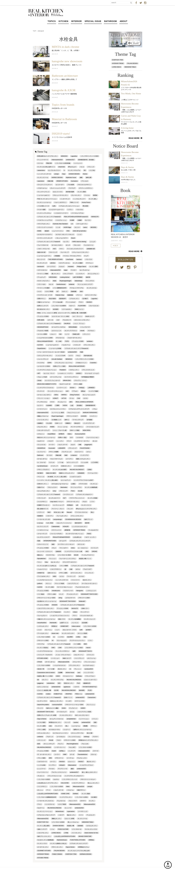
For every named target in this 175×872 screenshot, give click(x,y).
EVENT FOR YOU (42, 822)
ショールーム (76, 726)
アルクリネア (87, 569)
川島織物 (57, 256)
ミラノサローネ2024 (58, 822)
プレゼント (40, 776)
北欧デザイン (81, 790)
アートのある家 (57, 302)
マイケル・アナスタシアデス (72, 256)
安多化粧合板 (88, 355)
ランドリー (58, 726)
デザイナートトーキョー (88, 779)
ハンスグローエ (49, 804)
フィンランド (89, 573)
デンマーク (40, 391)
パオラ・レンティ (90, 537)
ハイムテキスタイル (59, 665)
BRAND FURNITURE (85, 836)
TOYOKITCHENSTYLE (89, 687)
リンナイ (67, 612)
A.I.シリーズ (41, 259)
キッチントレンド (89, 619)
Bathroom (40, 455)
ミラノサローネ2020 (43, 637)
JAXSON (83, 416)
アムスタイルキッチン (82, 587)
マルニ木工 (72, 747)
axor (79, 672)
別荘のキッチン (68, 683)
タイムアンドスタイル (56, 719)
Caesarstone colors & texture (46, 672)
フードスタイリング (92, 427)
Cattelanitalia (55, 526)
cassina (76, 722)
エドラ (71, 355)
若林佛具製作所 (90, 405)
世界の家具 (40, 320)
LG (72, 224)
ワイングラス (90, 281)
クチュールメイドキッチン (80, 252)
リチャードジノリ (42, 544)
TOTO (67, 341)
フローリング (53, 252)
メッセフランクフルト (86, 765)
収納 (38, 541)
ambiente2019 (89, 694)
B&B (66, 455)
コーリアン (69, 459)
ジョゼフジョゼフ (75, 476)
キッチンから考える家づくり (46, 167)
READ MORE (135, 138)
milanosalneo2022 (42, 412)
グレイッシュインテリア (57, 188)
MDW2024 (69, 359)
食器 (53, 544)
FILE (78, 683)
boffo (54, 206)
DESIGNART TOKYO (85, 651)
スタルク (61, 266)
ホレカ (51, 284)
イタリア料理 (49, 291)
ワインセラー (64, 548)
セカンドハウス (57, 192)
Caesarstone (91, 697)
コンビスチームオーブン (56, 209)
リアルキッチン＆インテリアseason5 (48, 494)
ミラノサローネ (76, 829)
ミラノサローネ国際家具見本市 (46, 797)
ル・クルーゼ (41, 462)
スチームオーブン (81, 224)
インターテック (65, 199)
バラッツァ (86, 334)
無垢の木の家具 (51, 473)
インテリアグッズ (88, 423)
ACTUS (64, 398)
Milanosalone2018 (42, 818)
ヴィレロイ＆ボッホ (86, 615)
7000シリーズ (74, 202)
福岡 (74, 651)
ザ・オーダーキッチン (44, 754)
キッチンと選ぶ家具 (43, 825)
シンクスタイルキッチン (79, 526)
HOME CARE (65, 793)
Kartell (54, 751)
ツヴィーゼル (41, 284)
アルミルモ (85, 744)
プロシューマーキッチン (60, 195)
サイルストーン (68, 676)
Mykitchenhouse (62, 840)
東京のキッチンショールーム (46, 437)
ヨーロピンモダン (57, 245)
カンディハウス (42, 701)
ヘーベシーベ (78, 163)
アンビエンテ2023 (42, 590)
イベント (95, 719)
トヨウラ (76, 687)
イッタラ (68, 701)
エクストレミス (56, 330)
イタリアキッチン (42, 833)
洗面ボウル (40, 487)
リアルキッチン (74, 298)
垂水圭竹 (77, 423)
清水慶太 (79, 405)
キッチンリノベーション (44, 811)
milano (75, 612)
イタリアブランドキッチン (45, 608)
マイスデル (40, 362)
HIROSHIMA (53, 277)
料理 (85, 644)
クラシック (91, 167)
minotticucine (56, 590)
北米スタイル (52, 573)
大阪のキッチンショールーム (46, 619)
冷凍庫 (72, 220)
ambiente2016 (79, 808)
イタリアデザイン (55, 569)
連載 (81, 177)
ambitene (89, 341)
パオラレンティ (74, 370)
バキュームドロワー (62, 238)
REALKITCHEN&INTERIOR (61, 537)
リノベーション (84, 719)
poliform (39, 583)
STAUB (39, 662)
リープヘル (70, 758)
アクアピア (72, 188)
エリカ (62, 576)
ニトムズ (92, 241)
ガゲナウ (83, 801)
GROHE (94, 551)
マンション (52, 558)
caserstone (40, 181)
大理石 (78, 637)
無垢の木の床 (41, 252)
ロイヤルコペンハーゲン (60, 733)
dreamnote (61, 167)
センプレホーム (84, 270)
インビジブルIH (60, 355)
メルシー (53, 334)
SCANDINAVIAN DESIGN (73, 519)
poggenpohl (88, 444)
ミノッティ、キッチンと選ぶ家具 (47, 480)
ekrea (73, 548)
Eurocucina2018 (80, 434)
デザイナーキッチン (73, 501)
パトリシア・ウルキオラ (44, 655)
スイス (39, 291)
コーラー (57, 754)
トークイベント (42, 409)
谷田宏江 (79, 373)
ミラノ (90, 640)
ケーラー (51, 444)
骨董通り (68, 423)
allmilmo (52, 263)
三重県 (57, 405)
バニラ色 (92, 170)
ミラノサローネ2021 (81, 797)
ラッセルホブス (93, 530)
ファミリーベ (75, 580)
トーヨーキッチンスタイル (45, 801)
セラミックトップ (72, 462)
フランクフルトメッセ (54, 776)
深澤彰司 (61, 434)
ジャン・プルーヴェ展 (59, 430)
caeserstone (41, 170)
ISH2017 (81, 761)
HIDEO (83, 708)
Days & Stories (41, 719)
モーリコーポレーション (64, 587)
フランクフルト (90, 676)
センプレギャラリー (54, 170)
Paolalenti (63, 370)
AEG (87, 551)
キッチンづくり (86, 505)
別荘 (59, 683)
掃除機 (85, 726)
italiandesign (78, 281)
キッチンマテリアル (57, 679)
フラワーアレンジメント (77, 498)
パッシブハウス (88, 672)
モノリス (88, 220)
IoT (57, 291)
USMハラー (85, 608)
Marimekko (64, 487)
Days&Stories (41, 348)
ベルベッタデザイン (60, 202)
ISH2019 (62, 761)
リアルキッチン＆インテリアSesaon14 (76, 348)
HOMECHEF (64, 626)
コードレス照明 (42, 334)
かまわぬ (40, 523)
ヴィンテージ (85, 612)
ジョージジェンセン (92, 437)
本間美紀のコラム (83, 847)
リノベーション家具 (58, 412)
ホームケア (62, 541)
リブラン (70, 209)
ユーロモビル (61, 736)
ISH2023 (89, 302)
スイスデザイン (42, 501)
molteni (48, 694)
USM (59, 647)
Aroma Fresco (86, 202)
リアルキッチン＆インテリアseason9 (48, 241)
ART (38, 373)
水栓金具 (62, 765)
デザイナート (59, 758)
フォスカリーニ (88, 245)
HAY (67, 391)
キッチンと (94, 484)
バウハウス (88, 259)
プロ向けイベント (81, 362)
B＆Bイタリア (90, 316)
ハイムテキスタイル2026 (44, 338)
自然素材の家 (91, 249)
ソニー (57, 630)
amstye (56, 174)
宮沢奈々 (72, 387)
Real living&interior (72, 744)
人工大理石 (94, 462)
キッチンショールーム (44, 202)
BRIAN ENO (67, 380)
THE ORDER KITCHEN (55, 259)
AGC (54, 249)
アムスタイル (61, 801)
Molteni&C (82, 601)
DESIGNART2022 (42, 327)
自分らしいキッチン (56, 701)
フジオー (73, 270)
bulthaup (86, 736)
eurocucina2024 (57, 704)
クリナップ (54, 466)
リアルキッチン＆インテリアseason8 (59, 644)
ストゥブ (67, 722)
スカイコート (79, 452)
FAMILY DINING (57, 854)
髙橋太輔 (58, 455)
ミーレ (52, 829)
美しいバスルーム (73, 822)
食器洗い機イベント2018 (44, 676)
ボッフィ (45, 679)
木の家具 (94, 797)
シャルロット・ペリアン (65, 373)
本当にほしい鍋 (58, 512)
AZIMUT (55, 398)
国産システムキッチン (83, 459)
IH (52, 640)
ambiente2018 (56, 687)
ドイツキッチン (76, 833)
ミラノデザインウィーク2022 (74, 647)
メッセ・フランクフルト (63, 655)
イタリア (61, 815)
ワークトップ (71, 576)
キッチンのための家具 (59, 469)
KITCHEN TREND (42, 858)
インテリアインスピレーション (46, 370)
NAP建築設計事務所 (88, 377)
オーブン (53, 761)
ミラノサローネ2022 (85, 747)
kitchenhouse (60, 811)
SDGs (56, 395)
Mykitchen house (71, 177)
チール (72, 398)
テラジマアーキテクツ (69, 562)
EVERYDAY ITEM (71, 854)
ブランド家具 (41, 758)
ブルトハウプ (73, 801)
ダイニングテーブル (77, 733)
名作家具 (55, 309)
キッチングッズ (42, 263)
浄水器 (51, 740)
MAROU (64, 395)
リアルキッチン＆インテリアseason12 (49, 612)
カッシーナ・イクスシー (44, 551)
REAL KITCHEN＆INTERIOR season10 (76, 216)
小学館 (66, 833)
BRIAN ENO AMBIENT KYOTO (46, 384)
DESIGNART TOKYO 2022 (45, 712)
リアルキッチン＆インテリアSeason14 (72, 605)
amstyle (90, 786)
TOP (34, 31)
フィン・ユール (62, 427)
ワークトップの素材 (43, 288)
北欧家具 (58, 551)
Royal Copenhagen (57, 416)
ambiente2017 (74, 772)
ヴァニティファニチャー (44, 184)
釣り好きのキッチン (43, 309)
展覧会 (83, 391)
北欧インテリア (42, 829)
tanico (85, 227)
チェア (86, 256)
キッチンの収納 (92, 498)
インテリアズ (84, 455)
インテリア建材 (93, 391)
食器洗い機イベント (85, 558)
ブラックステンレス (88, 370)
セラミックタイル (42, 687)
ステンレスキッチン (43, 733)
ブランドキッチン (89, 345)
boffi (81, 630)
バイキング (77, 345)
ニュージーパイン (57, 231)
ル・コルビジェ (83, 548)
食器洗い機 (70, 825)
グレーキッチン (76, 195)
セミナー (40, 405)
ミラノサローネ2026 (43, 665)
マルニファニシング (73, 412)
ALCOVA (40, 345)
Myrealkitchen (41, 558)
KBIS (54, 576)
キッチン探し (93, 199)
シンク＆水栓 (41, 765)
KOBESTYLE (58, 694)
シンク (79, 234)
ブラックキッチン (74, 665)
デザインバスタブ (72, 416)
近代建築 (89, 419)
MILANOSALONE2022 (44, 747)
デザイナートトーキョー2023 (46, 598)
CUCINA (40, 694)
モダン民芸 (49, 523)
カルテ (73, 444)
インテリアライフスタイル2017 (83, 480)
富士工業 (89, 733)
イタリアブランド (73, 583)
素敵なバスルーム (42, 416)
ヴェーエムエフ (61, 640)
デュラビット (73, 708)
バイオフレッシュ (61, 220)
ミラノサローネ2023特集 (62, 163)
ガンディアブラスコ (71, 330)
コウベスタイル (42, 270)
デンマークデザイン (77, 427)
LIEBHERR (61, 448)
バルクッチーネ (58, 790)
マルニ (78, 355)
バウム (95, 409)
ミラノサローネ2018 (90, 626)
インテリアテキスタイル (44, 651)
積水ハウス (61, 619)
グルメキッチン (42, 427)
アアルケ (75, 391)
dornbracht (40, 266)
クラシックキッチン (77, 516)
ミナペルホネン (66, 309)
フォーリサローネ (42, 245)
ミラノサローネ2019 (56, 786)
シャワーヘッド (61, 387)
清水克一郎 (40, 669)
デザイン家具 (63, 573)
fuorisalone (74, 181)
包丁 (64, 498)
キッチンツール (82, 818)
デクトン (48, 583)
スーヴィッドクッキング (44, 238)
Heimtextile (53, 622)
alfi (77, 505)
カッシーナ (68, 808)
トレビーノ (66, 729)
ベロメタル (79, 209)
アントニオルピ (70, 302)
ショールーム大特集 (55, 348)
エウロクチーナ (70, 598)
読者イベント (68, 697)
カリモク (81, 576)
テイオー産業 (41, 209)
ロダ (58, 320)
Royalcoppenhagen (65, 281)
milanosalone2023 (84, 751)
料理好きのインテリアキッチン (88, 740)
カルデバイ (40, 441)
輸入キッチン (71, 815)
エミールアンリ (65, 480)
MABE (39, 231)
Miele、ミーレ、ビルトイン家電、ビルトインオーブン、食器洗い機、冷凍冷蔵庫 (61, 313)
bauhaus (79, 259)
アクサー (95, 736)
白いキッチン (55, 562)
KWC (53, 647)
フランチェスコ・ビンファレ (63, 362)
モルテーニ (40, 808)
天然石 (89, 533)
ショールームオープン (44, 256)
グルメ (54, 548)
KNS (68, 231)
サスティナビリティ (43, 281)
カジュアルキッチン (43, 491)
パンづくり (75, 622)
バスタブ (50, 441)
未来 (81, 291)
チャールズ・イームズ (92, 373)
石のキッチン (87, 580)
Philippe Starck (81, 266)
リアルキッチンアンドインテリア (80, 541)
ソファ (92, 501)
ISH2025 (54, 605)
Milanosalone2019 (78, 786)
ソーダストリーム (42, 530)
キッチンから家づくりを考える (46, 565)
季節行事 (49, 163)
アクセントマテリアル (76, 288)
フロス (59, 740)
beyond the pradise (43, 704)
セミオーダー (60, 184)
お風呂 (73, 484)
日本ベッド (58, 423)
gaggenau (40, 683)
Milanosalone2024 (89, 804)
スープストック (68, 494)
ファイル (87, 195)
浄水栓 (39, 380)
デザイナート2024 (84, 598)
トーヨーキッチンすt (43, 519)
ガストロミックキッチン (81, 320)
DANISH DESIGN (58, 825)
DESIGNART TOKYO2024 (67, 601)
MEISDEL (94, 227)
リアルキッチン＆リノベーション (69, 206)
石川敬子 (85, 298)
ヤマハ (61, 249)
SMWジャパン (79, 309)
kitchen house (70, 672)
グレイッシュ (91, 704)
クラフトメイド (56, 530)
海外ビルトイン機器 (52, 708)
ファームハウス (92, 473)
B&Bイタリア (67, 658)
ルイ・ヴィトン (77, 316)
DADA (64, 708)
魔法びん (40, 555)
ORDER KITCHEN (62, 181)
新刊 (71, 402)
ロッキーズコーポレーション (74, 533)
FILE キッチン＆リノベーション (47, 199)
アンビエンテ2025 (77, 341)
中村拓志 (81, 387)
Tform (72, 491)
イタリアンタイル (64, 263)
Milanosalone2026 (63, 662)
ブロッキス (77, 245)
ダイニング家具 (82, 633)
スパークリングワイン (71, 377)
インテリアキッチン (66, 797)
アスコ (39, 804)
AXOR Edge (67, 227)
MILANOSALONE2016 (54, 808)
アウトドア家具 (59, 583)
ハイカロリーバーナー (61, 213)
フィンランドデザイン (62, 651)
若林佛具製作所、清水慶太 (86, 159)
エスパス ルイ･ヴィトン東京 (60, 316)
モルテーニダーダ (65, 384)
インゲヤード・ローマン (81, 441)
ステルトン (40, 434)
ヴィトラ (40, 708)
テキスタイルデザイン (84, 184)
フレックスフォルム (74, 736)
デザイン (93, 726)
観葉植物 (70, 295)
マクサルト (91, 330)
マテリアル (40, 644)
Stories (85, 174)
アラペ (75, 615)
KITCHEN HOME (42, 658)
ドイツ (81, 815)
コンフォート (41, 452)
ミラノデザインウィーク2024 (84, 359)
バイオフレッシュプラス (44, 220)
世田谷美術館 (73, 327)
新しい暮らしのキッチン (89, 772)
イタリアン (49, 516)
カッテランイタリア (43, 537)
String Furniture (74, 395)
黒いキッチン (56, 273)
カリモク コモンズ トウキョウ (65, 234)
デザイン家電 (41, 729)
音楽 (85, 637)
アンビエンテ (90, 815)
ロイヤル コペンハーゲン (57, 409)
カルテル (56, 779)
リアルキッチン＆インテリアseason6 (82, 565)
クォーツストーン (42, 772)
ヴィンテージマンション (55, 391)
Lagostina (94, 298)
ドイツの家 (51, 669)
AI (70, 669)
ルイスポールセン (88, 665)
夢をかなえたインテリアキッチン (86, 509)
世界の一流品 (62, 437)
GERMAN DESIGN (85, 854)
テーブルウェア (62, 712)
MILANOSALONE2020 (68, 690)
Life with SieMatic (57, 359)
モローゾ (72, 306)
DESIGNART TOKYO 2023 (89, 594)
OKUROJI (67, 323)
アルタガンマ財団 (42, 330)
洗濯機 (60, 672)
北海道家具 (81, 473)
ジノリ (67, 334)
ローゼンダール (42, 459)
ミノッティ (60, 441)
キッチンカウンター (68, 633)
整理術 (95, 195)
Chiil (78, 398)
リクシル (51, 462)
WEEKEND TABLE (87, 822)
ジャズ (39, 630)
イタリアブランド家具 (84, 712)
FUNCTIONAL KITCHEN (77, 840)
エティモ (50, 320)
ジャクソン (93, 416)
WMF (65, 754)
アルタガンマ (67, 320)
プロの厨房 (70, 184)
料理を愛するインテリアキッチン (47, 156)
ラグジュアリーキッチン (44, 355)
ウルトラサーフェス (56, 459)
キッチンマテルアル (74, 170)
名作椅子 (88, 630)
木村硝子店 (40, 573)
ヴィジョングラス (76, 487)
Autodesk (70, 266)
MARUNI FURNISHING (90, 412)
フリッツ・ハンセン (43, 398)
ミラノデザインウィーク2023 (89, 156)
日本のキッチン (66, 466)
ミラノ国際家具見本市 (59, 288)
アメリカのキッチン (43, 576)
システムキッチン (42, 626)
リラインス (90, 655)
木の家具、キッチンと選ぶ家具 (57, 476)
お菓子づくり (64, 622)
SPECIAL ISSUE (93, 21)
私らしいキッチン (93, 783)
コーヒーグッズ (42, 533)
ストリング (94, 548)
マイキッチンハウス (91, 829)
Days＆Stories (70, 847)
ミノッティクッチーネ (44, 174)
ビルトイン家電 (69, 818)
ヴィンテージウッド (43, 192)
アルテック (49, 736)
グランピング (73, 448)
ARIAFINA (69, 694)
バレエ (82, 167)
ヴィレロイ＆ (41, 444)
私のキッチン (91, 761)
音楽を (70, 434)
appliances (67, 687)
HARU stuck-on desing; (79, 241)
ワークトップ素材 (42, 273)
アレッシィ (77, 669)
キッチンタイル (91, 288)
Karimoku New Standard (60, 224)
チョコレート (62, 402)
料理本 (52, 427)
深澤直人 (62, 751)
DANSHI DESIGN (74, 174)
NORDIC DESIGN (57, 177)
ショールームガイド (52, 345)
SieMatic (75, 793)
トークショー (55, 658)
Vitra (46, 562)
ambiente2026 (72, 352)
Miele (68, 786)
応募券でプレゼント (43, 505)
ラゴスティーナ (68, 590)
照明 (50, 758)
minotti (82, 330)
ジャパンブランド (42, 359)
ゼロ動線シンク (56, 419)
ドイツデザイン (42, 786)
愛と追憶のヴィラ (42, 509)
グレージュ (48, 630)
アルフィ (60, 744)
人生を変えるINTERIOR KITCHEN (64, 836)
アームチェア (41, 277)
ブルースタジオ (93, 306)
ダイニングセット (93, 273)
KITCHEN (63, 21)
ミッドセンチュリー (79, 199)
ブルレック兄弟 (42, 377)
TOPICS (52, 21)
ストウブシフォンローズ (52, 380)
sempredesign (57, 519)
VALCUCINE (65, 783)
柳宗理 (87, 523)
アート (48, 790)
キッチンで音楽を (42, 647)
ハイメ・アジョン (79, 323)
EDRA (49, 362)
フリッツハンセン (89, 662)
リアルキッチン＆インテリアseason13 (49, 697)
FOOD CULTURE (63, 829)
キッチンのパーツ (54, 498)
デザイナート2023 (69, 740)
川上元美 (49, 423)
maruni (88, 647)
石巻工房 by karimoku (79, 231)
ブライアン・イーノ (80, 380)
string (60, 598)
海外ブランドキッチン (44, 836)
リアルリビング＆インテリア (46, 815)
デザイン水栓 (52, 594)
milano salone (76, 626)
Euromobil (52, 448)
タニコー (77, 227)
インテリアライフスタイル (45, 387)
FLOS (89, 690)
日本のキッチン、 (42, 484)
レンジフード (41, 768)
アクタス (51, 768)
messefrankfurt (41, 622)
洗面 (95, 722)
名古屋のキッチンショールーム (46, 601)
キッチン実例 (82, 192)
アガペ (81, 302)
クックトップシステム (44, 213)
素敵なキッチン (56, 818)
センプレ (66, 241)
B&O (49, 512)
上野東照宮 (91, 387)
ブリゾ (69, 441)
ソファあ (60, 462)
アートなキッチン (42, 633)
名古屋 (80, 491)
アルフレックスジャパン (59, 772)
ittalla (54, 281)
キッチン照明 (94, 266)
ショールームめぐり (43, 195)
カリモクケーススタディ (44, 234)
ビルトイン (71, 761)
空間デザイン (41, 298)
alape (65, 270)
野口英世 (85, 206)
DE (85, 170)
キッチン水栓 (50, 587)
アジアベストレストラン (77, 640)
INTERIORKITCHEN (50, 541)
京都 (71, 569)
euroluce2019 (89, 669)
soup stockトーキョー (56, 501)
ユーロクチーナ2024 (43, 366)
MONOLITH (94, 216)
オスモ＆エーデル (54, 729)
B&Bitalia (79, 676)
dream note (55, 633)
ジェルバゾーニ (42, 569)
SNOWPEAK (41, 448)
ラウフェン (89, 263)
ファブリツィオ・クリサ (44, 295)
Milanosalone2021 (75, 804)
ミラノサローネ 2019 (64, 555)
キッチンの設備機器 (75, 619)
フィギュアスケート (88, 555)
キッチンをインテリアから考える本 (79, 850)
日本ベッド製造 (74, 430)
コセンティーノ (78, 655)
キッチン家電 (41, 726)
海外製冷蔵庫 (70, 192)
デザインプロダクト (43, 469)
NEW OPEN (86, 430)
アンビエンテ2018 (42, 548)
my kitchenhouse (42, 466)
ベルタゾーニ (66, 345)
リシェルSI (84, 462)
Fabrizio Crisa (60, 295)
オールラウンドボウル (58, 327)
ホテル (78, 569)
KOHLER (65, 526)
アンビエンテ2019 (42, 605)
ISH (60, 334)
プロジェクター (52, 487)
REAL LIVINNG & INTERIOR (84, 402)
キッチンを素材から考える (58, 843)
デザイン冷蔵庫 (53, 452)
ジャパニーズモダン (56, 533)
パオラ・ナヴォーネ (43, 249)
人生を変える (77, 537)
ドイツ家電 (77, 644)
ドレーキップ (65, 252)
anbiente (71, 284)
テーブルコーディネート (89, 583)
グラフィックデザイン (85, 188)
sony (54, 491)
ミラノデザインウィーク (69, 779)
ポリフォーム (91, 658)
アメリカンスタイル (81, 512)
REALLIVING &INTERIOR (76, 366)
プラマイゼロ (83, 484)
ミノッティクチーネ (62, 580)
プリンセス (84, 181)
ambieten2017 (70, 159)
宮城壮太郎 (76, 334)
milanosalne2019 (55, 270)
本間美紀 (91, 840)
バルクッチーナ (62, 444)
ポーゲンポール (50, 662)
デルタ (85, 501)
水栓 (50, 726)
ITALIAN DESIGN (59, 850)
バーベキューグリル (77, 213)
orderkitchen (50, 683)
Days (63, 174)
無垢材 (47, 231)
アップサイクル (42, 402)
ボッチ (68, 245)
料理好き (54, 626)
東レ (67, 726)
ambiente (40, 736)
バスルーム (70, 790)
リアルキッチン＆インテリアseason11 (49, 323)
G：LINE (58, 341)
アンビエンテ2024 (42, 316)
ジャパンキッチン (42, 419)
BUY (115, 246)
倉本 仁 (67, 419)
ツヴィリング (41, 498)
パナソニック (41, 740)
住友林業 (49, 405)
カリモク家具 (41, 722)
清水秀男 (70, 637)
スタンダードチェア (43, 430)
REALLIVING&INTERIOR (45, 341)
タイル (72, 712)
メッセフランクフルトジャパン (59, 615)
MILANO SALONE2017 (77, 469)
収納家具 (40, 516)
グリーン (79, 295)
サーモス (49, 455)
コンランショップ (58, 505)
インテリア (71, 751)
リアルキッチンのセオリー (84, 494)
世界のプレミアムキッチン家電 (46, 715)
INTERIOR (76, 21)
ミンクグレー (80, 273)
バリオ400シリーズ (43, 206)
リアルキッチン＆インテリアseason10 (49, 216)
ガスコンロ (81, 544)
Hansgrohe (79, 590)
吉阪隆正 (40, 423)
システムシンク (91, 590)
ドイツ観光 (40, 594)
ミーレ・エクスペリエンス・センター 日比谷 (51, 352)
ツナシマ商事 (64, 565)
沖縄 (79, 444)
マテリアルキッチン (43, 224)
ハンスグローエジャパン (44, 580)
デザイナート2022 (42, 640)
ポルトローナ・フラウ (69, 630)
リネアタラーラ (42, 761)
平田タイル (78, 694)
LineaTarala (69, 259)
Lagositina (74, 156)
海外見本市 (78, 523)
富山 (92, 512)
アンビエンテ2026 (62, 608)
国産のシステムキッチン (66, 473)
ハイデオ (61, 637)
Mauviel (69, 512)
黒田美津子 (62, 298)
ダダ (71, 437)
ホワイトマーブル (90, 295)
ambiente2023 (80, 697)
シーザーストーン (59, 747)
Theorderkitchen (82, 754)
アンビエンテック (72, 594)
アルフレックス (81, 758)
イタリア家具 (62, 804)
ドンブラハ (52, 765)
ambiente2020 (81, 768)
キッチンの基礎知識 (91, 487)
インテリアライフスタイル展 (73, 551)
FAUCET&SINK (84, 448)
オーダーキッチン (42, 847)
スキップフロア (68, 273)
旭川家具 (40, 473)
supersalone (70, 811)
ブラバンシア (63, 491)
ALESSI (39, 587)
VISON (65, 405)
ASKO (58, 676)
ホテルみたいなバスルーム (60, 484)
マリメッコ (40, 476)
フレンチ (70, 509)
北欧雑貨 (80, 825)
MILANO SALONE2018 (74, 679)
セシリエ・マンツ (49, 373)
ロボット (64, 291)
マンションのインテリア (85, 284)
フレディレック (66, 452)
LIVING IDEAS (56, 833)
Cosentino (93, 362)
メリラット (40, 512)
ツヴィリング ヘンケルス (44, 227)
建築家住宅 (86, 683)
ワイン (39, 562)
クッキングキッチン (66, 715)
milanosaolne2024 (57, 159)
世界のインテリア (42, 306)
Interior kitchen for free (91, 833)
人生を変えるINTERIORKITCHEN (47, 793)
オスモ (85, 398)
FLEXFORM (81, 306)
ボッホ (95, 441)
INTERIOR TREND (79, 530)
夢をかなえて (72, 167)
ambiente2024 (86, 722)
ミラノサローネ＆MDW (59, 306)
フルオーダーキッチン (74, 338)
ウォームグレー (42, 615)
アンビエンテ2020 (42, 751)
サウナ (52, 402)
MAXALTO (75, 608)
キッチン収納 (86, 793)
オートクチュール (55, 377)
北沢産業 (84, 622)
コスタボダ (79, 437)
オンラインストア (42, 526)
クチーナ (95, 751)
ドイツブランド (79, 658)
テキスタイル (60, 338)
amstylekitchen (71, 719)
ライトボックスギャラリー (75, 249)
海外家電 (81, 690)
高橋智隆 (73, 291)
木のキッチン (62, 669)
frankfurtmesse (61, 284)
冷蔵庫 (80, 220)
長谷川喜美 (52, 298)
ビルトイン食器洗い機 (44, 690)
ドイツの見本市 (79, 466)
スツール (40, 163)
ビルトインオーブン (90, 679)
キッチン (92, 801)
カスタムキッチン (91, 825)
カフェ (88, 452)
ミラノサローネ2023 (43, 779)
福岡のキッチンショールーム (82, 729)
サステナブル (50, 555)
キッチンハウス (42, 843)
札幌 (81, 352)
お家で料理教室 (77, 277)
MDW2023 (64, 156)
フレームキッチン (62, 516)
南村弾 (88, 277)
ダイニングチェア (49, 744)
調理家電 (67, 530)
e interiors (74, 455)
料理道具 (70, 505)
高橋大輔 (50, 181)
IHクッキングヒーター (82, 715)
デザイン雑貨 (78, 384)
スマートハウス (79, 701)
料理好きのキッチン (55, 722)
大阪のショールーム (43, 302)
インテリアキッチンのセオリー (74, 776)
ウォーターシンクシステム (67, 558)
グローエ (93, 754)
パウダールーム (42, 188)
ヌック (61, 594)
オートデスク (51, 266)
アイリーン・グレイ (58, 509)
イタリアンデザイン (78, 783)
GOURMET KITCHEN (43, 850)
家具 (38, 744)
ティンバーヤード (42, 159)
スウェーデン (77, 662)
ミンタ (58, 227)
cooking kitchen (64, 277)
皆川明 (56, 690)
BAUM (76, 555)
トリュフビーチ (85, 327)
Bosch (73, 238)
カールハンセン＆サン (44, 395)
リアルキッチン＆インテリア (78, 843)
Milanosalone (72, 765)
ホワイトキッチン (76, 573)
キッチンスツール (42, 177)
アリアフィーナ (62, 768)
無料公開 (88, 177)
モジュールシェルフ (89, 395)
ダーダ (72, 754)
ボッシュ (40, 790)
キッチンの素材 (77, 263)
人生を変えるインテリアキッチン (47, 783)
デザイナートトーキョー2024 (74, 704)
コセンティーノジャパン (64, 523)
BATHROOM (110, 21)
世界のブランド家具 (59, 366)
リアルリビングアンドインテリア (79, 409)
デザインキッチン (57, 847)
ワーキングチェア (78, 419)
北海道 (90, 469)
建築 (72, 768)
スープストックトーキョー (66, 544)
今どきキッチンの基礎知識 (45, 840)
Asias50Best (51, 434)
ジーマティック (82, 811)
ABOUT (123, 21)
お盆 (72, 405)
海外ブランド (88, 519)
